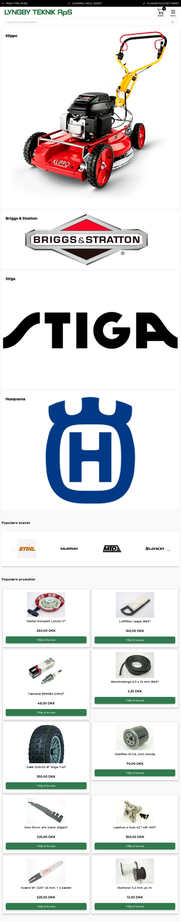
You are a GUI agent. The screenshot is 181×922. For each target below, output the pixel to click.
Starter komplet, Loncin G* (46, 621)
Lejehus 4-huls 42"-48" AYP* (135, 827)
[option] (27, 548)
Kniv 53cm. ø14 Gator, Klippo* (46, 827)
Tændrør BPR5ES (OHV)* (46, 694)
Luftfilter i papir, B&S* (135, 621)
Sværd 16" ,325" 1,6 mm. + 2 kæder (46, 888)
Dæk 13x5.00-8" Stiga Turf (46, 767)
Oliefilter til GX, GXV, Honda (135, 754)
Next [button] (167, 549)
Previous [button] (12, 549)
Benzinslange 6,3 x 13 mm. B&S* (135, 681)
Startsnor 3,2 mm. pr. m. (134, 888)
